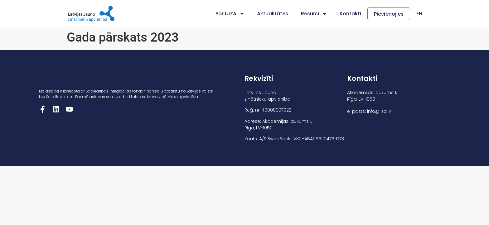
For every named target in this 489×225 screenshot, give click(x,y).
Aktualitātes (272, 13)
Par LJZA (229, 13)
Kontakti (350, 13)
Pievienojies (389, 14)
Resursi (314, 13)
